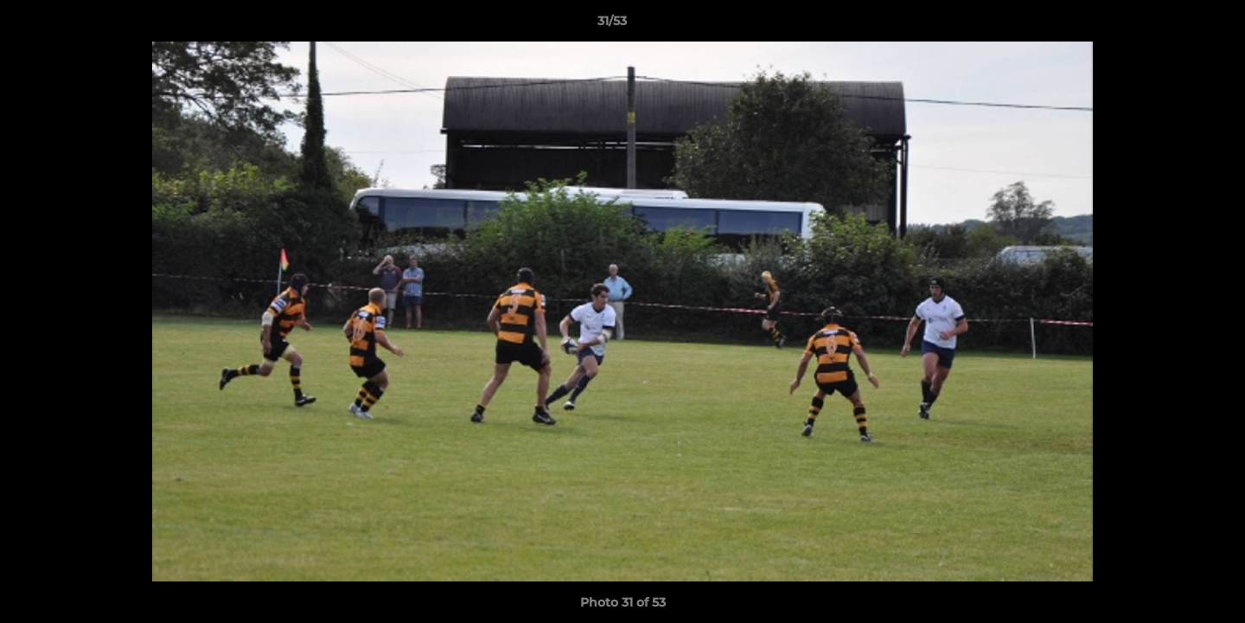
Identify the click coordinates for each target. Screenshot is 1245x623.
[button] (1172, 25)
